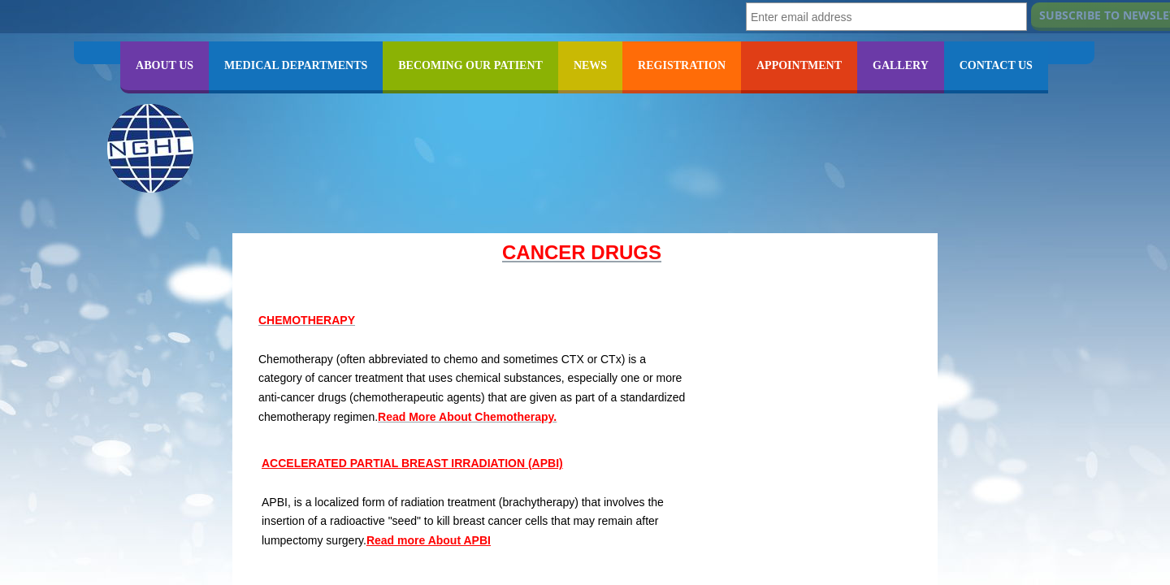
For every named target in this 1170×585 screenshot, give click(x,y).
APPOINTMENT (799, 65)
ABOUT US (164, 65)
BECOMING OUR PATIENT (470, 65)
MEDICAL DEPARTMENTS (295, 65)
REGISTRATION (682, 65)
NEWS (590, 65)
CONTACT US (996, 65)
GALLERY (901, 65)
